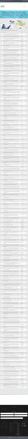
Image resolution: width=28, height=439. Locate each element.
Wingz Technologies (15, 437)
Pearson (24, 3)
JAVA (2, 425)
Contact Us (7, 9)
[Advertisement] (14, 400)
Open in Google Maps (18, 434)
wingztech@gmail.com (9, 0)
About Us (9, 3)
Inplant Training (20, 3)
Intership (24, 6)
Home (7, 3)
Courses (16, 3)
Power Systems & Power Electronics (15, 16)
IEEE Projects (13, 3)
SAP (2, 428)
